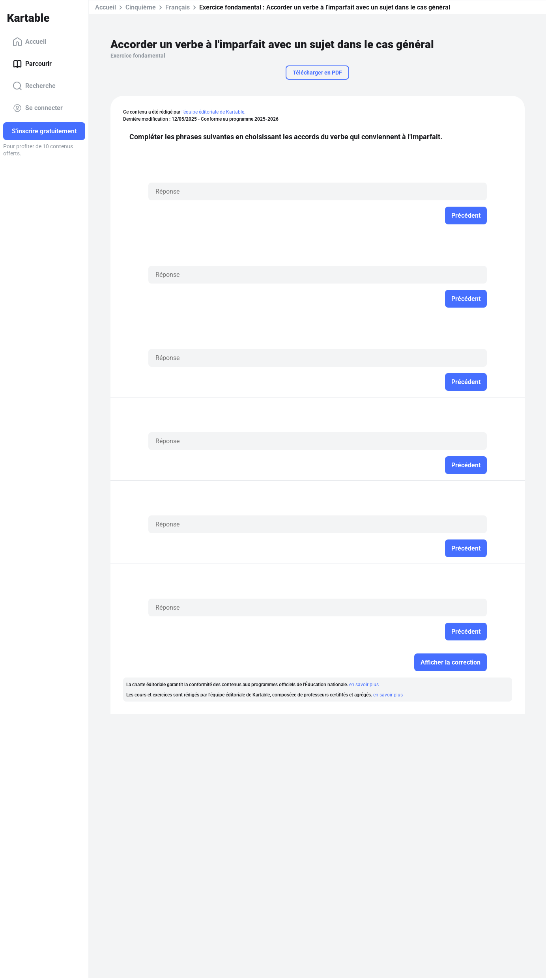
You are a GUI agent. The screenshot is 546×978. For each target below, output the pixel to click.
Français (177, 7)
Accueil (29, 42)
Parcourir (32, 64)
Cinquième (140, 7)
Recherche (34, 86)
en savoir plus (364, 684)
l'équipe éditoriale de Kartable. (213, 112)
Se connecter (38, 108)
